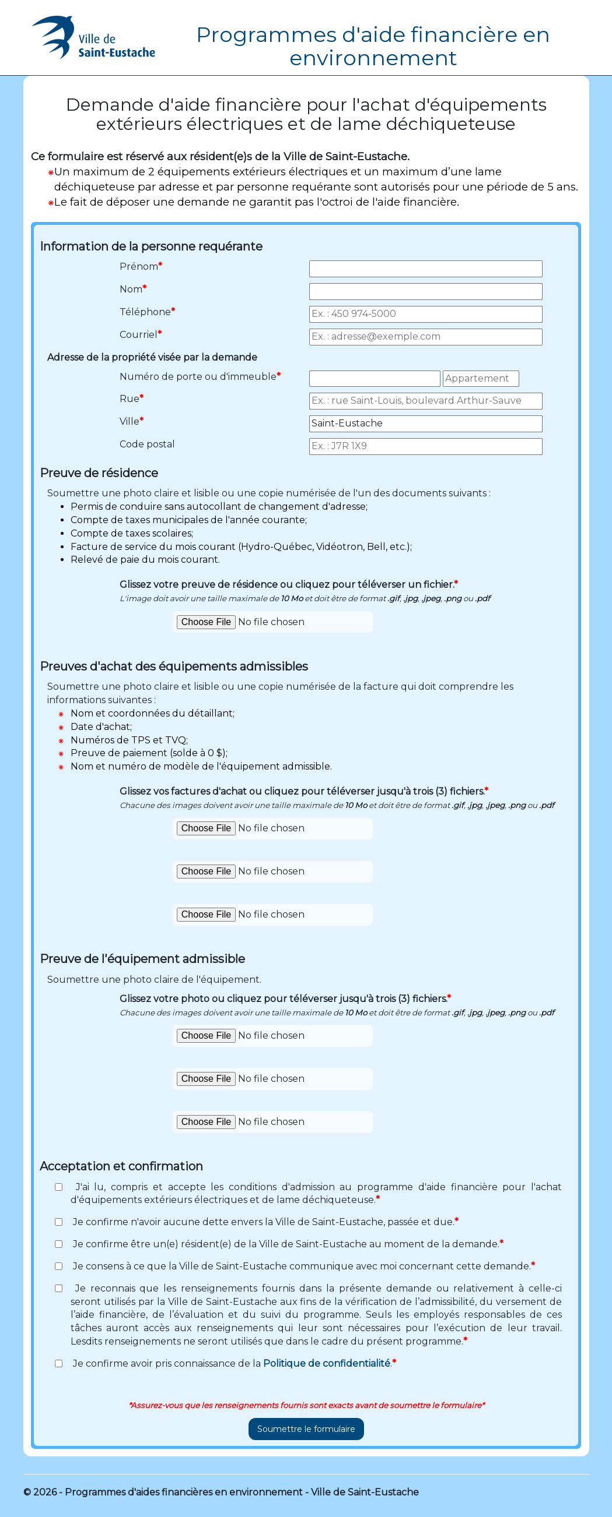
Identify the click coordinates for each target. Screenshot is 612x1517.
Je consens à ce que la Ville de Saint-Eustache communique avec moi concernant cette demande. (303, 1266)
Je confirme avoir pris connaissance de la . (233, 1363)
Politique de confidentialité (326, 1363)
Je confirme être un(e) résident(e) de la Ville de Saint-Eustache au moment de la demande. (287, 1244)
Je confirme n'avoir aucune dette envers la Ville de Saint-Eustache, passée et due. (265, 1221)
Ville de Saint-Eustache (365, 1492)
